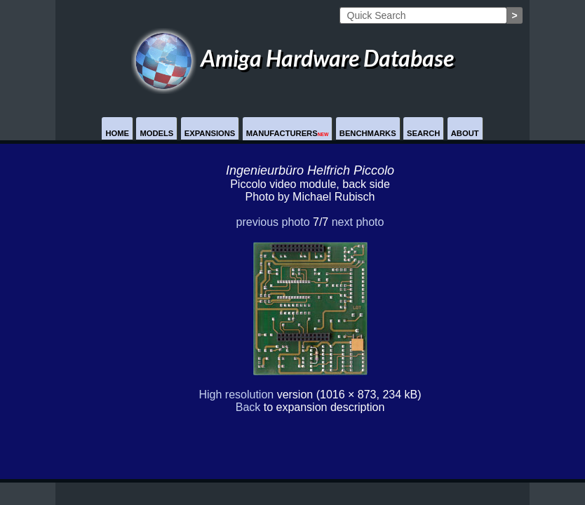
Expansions (210, 133)
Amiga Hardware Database (292, 58)
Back (248, 407)
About (465, 133)
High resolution (236, 394)
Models (156, 133)
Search (423, 133)
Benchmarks (367, 133)
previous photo (273, 222)
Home (117, 133)
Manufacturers (287, 133)
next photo (358, 222)
